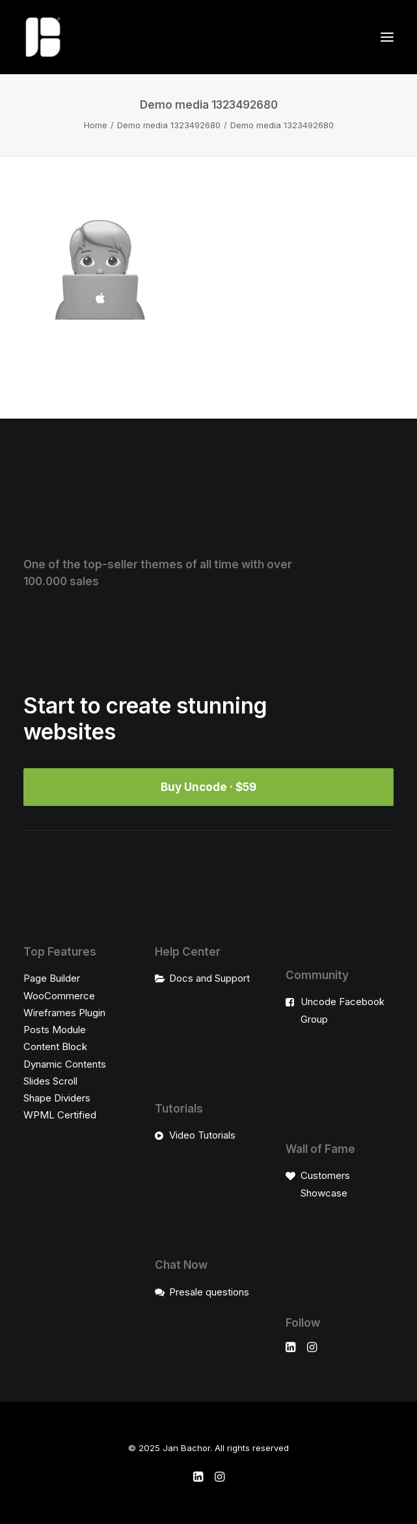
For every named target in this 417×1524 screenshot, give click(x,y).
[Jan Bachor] (42, 37)
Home (95, 125)
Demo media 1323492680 (169, 125)
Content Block (55, 1046)
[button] (387, 37)
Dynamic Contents (64, 1064)
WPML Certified (59, 1115)
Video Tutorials (202, 1135)
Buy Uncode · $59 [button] (208, 787)
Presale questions (209, 1292)
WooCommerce (59, 996)
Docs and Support (209, 978)
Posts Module (54, 1029)
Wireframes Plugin (64, 1012)
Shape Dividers (56, 1098)
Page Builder (51, 978)
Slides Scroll (50, 1081)
